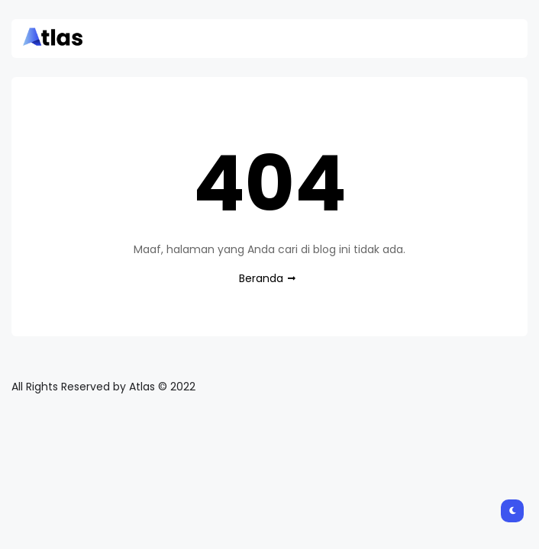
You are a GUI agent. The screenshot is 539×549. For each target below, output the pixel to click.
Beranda (261, 278)
